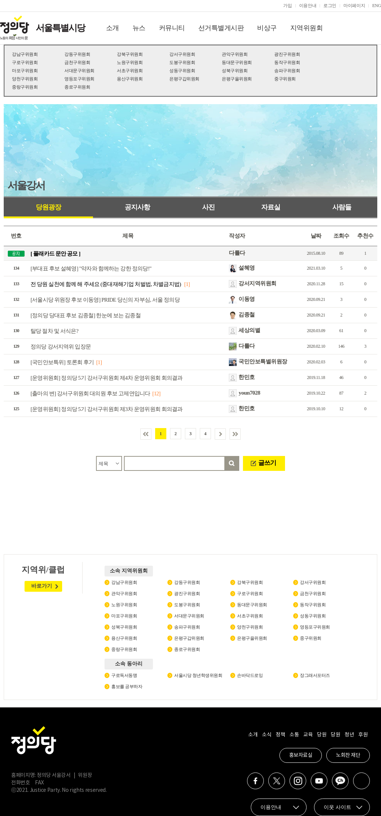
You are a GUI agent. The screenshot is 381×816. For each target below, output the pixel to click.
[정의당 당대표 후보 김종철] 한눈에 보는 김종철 (86, 315)
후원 (363, 735)
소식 (266, 735)
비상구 (267, 28)
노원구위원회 (130, 62)
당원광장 (48, 207)
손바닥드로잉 (250, 675)
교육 (308, 735)
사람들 (341, 207)
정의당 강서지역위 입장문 (61, 347)
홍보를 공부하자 (126, 686)
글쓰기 (267, 462)
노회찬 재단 (348, 755)
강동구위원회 (77, 54)
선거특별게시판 (221, 28)
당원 (321, 735)
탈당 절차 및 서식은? (54, 331)
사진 (208, 207)
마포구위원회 (25, 70)
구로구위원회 (25, 62)
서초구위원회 (130, 70)
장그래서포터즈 (315, 675)
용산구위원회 (130, 78)
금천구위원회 (77, 62)
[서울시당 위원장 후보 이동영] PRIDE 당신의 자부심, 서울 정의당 (105, 300)
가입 (287, 5)
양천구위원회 (25, 78)
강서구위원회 (182, 54)
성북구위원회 (234, 70)
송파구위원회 (287, 70)
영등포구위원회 (79, 78)
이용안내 (308, 5)
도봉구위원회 (182, 62)
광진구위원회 (287, 54)
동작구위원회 (287, 62)
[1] (187, 284)
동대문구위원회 (237, 62)
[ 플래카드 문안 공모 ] (55, 254)
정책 (280, 735)
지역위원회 (306, 28)
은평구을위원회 (237, 78)
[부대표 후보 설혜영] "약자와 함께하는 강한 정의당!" (91, 269)
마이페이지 (354, 5)
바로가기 (41, 586)
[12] (156, 393)
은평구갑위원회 (184, 78)
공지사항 (137, 207)
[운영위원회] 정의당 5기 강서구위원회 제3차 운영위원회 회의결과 (107, 409)
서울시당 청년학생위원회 (198, 675)
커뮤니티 (172, 28)
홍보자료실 (301, 755)
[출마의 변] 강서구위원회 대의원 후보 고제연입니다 (90, 393)
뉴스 (138, 28)
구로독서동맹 (124, 675)
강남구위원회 (25, 54)
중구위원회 (285, 78)
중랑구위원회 (25, 87)
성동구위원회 (182, 70)
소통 (294, 735)
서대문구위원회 (79, 70)
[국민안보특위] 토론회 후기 (62, 362)
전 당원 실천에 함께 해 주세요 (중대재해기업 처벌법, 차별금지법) (106, 284)
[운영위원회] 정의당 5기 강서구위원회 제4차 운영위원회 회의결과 (107, 378)
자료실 (270, 207)
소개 (112, 28)
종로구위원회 (77, 87)
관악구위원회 (234, 54)
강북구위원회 (130, 54)
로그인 (329, 5)
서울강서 (26, 185)
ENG (376, 5)
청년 (349, 735)
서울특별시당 (60, 28)
